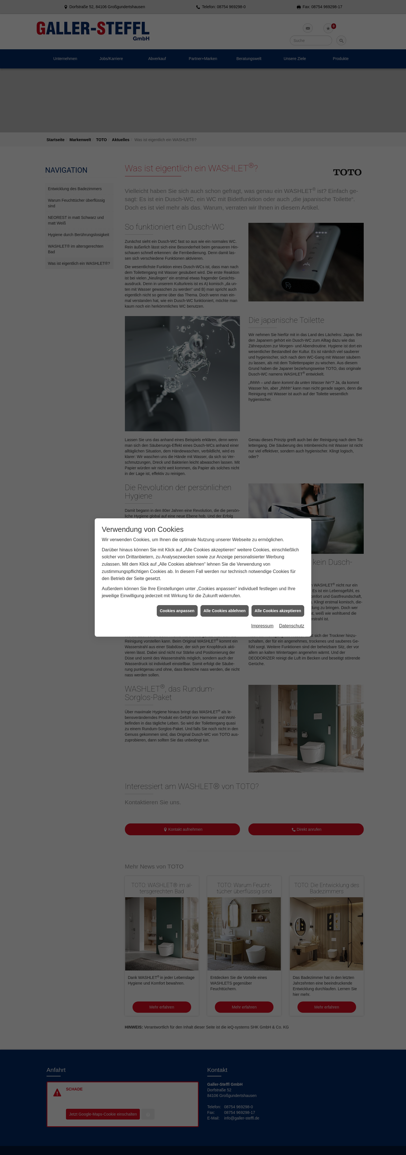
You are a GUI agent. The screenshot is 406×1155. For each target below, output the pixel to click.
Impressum (262, 532)
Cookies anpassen (177, 516)
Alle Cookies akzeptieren (278, 516)
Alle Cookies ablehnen (225, 516)
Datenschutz (291, 532)
